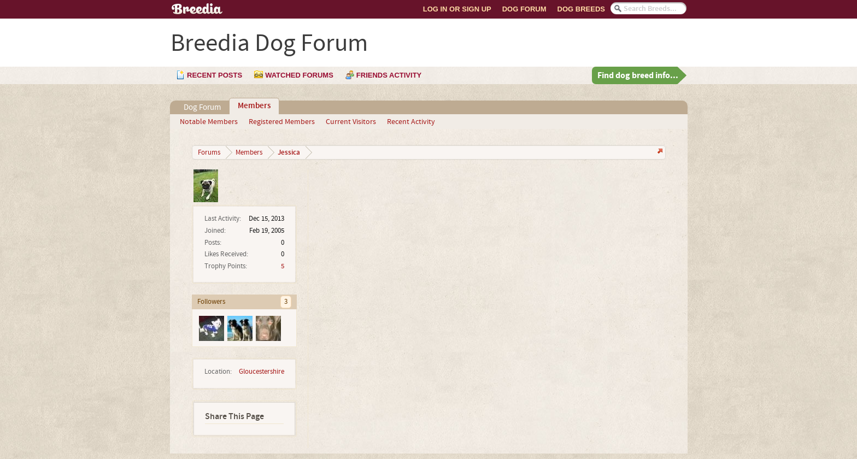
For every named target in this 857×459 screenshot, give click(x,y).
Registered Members (282, 122)
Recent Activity (411, 122)
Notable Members (209, 122)
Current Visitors (351, 122)
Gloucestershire (261, 371)
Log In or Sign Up (457, 9)
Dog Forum (524, 9)
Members (254, 106)
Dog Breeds (581, 9)
